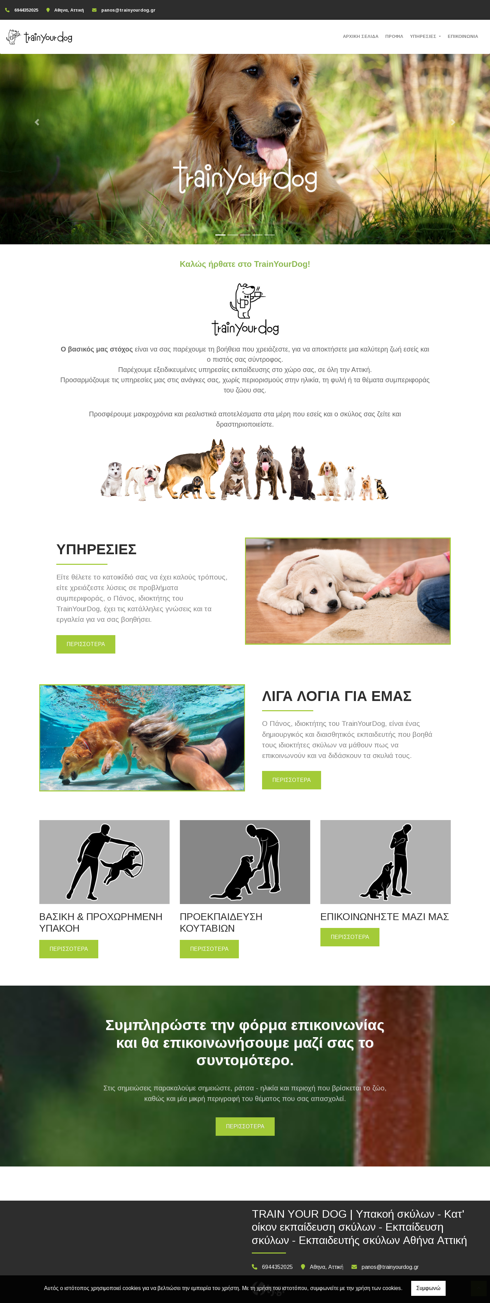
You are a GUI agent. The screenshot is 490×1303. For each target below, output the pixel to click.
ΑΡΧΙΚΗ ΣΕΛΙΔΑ (360, 36)
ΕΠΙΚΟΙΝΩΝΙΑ (463, 36)
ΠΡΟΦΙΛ (394, 36)
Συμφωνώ (428, 1288)
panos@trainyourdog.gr (128, 10)
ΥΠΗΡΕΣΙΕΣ (424, 36)
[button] (36, 122)
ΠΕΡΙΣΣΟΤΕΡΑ (86, 644)
